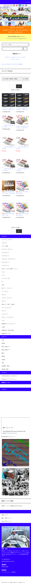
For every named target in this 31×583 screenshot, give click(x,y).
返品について (22, 582)
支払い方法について (6, 582)
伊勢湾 (3, 343)
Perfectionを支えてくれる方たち (9, 376)
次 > (19, 86)
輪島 (3, 353)
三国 (3, 340)
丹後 (3, 362)
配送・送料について (15, 582)
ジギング (7, 57)
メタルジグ (8, 64)
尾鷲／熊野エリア (6, 349)
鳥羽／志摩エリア (6, 346)
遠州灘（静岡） (5, 369)
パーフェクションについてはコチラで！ (15, 38)
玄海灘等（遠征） (6, 366)
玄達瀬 (3, 359)
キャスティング (14, 57)
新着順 (15, 78)
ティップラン (22, 57)
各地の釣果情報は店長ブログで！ (15, 36)
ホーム (3, 64)
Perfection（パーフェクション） (9, 379)
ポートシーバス (15, 59)
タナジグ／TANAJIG (17, 64)
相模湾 (3, 356)
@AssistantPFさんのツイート (8, 436)
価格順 (11, 78)
